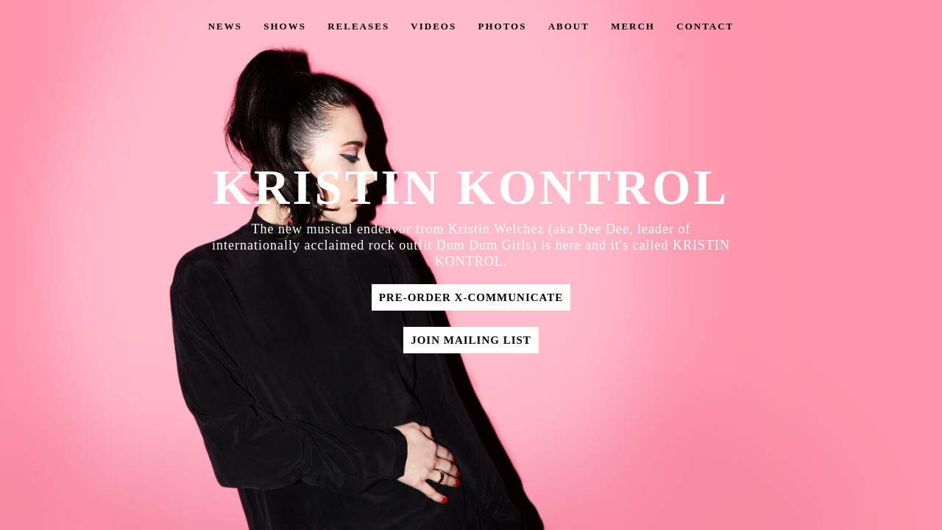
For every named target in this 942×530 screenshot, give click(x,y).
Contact (705, 26)
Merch (633, 26)
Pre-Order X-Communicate (471, 297)
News (225, 26)
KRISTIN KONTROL (471, 187)
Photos (502, 26)
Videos (433, 26)
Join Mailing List (471, 340)
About (568, 26)
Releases (358, 26)
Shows (284, 26)
